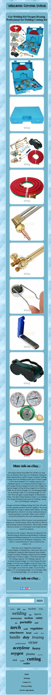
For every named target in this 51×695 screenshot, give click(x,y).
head (28, 632)
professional (21, 643)
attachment (16, 632)
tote (18, 609)
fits (16, 623)
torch (15, 627)
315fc (41, 609)
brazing (38, 637)
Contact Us (27, 682)
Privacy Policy (26, 686)
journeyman (16, 618)
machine (32, 608)
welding (19, 613)
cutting (34, 658)
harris (37, 614)
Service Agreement (27, 690)
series (12, 609)
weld (26, 629)
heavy (36, 648)
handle (15, 637)
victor (33, 642)
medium (28, 618)
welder (26, 663)
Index (27, 674)
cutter (39, 617)
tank (15, 660)
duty (26, 637)
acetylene (21, 647)
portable (26, 622)
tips (30, 615)
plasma (30, 654)
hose (42, 633)
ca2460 (22, 661)
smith (36, 633)
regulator (36, 628)
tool (36, 622)
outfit (40, 655)
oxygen (17, 653)
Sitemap (27, 678)
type (24, 609)
